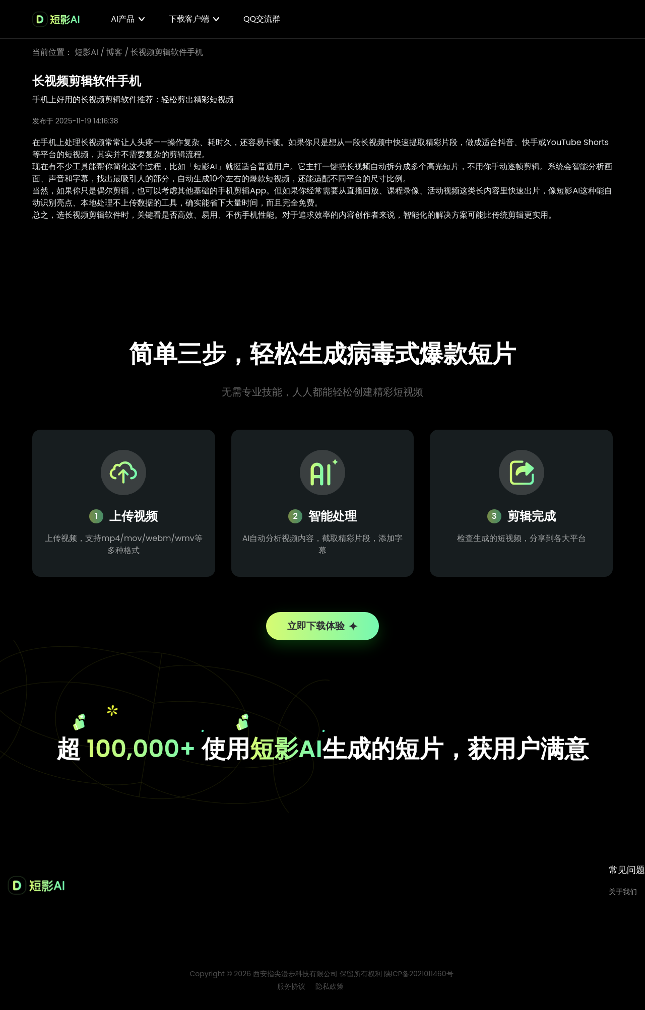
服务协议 (291, 990)
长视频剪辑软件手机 (167, 52)
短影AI (86, 52)
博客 (114, 52)
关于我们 (623, 896)
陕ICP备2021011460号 (419, 978)
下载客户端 (189, 19)
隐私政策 (329, 990)
